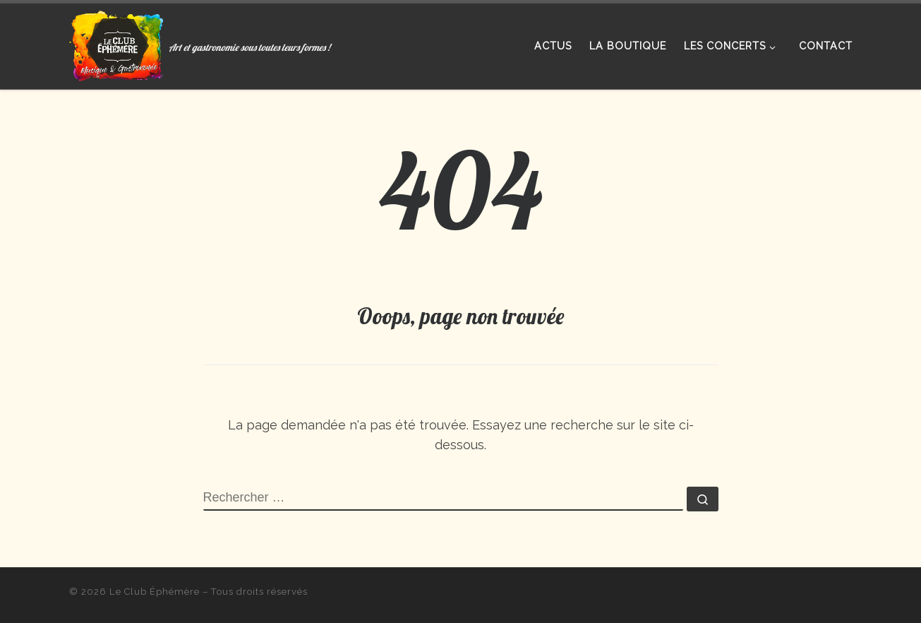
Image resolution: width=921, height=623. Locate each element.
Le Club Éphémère (154, 591)
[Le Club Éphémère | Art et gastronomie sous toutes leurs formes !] (116, 43)
